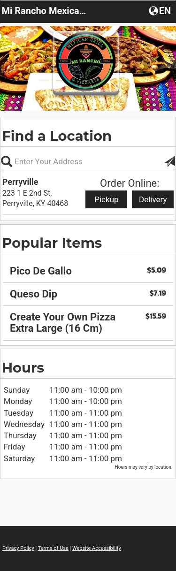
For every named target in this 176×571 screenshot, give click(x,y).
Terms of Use (53, 548)
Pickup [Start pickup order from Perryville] (106, 199)
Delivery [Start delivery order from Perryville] (153, 199)
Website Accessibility (96, 548)
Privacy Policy (18, 548)
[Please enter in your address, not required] (88, 161)
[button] (160, 10)
